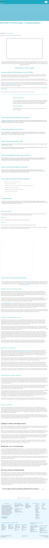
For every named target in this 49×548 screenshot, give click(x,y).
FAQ (42, 506)
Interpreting (26, 507)
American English (4, 144)
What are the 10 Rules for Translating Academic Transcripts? (37, 510)
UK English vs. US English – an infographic (8, 277)
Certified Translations (28, 506)
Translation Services (28, 505)
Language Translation (9, 33)
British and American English (8, 120)
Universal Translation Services (10, 84)
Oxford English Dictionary (7, 303)
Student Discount (44, 508)
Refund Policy (46, 536)
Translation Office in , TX (34, 531)
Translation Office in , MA (34, 525)
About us (43, 505)
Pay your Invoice (24, 535)
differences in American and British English (22, 351)
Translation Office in (43, 527)
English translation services (29, 282)
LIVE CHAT (42, 489)
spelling (39, 169)
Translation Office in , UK (43, 532)
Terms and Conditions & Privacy (43, 535)
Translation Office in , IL (34, 526)
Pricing (43, 507)
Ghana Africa (37, 517)
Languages (26, 504)
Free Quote (43, 504)
